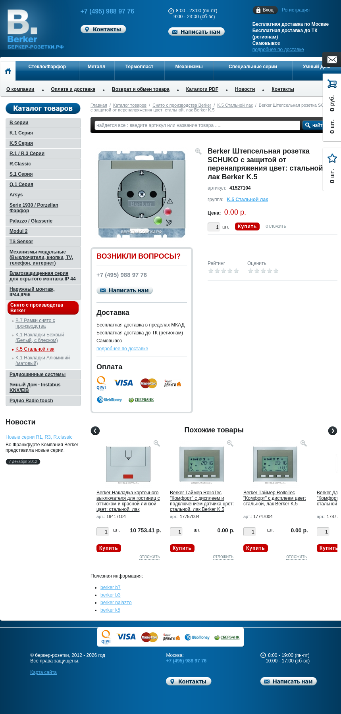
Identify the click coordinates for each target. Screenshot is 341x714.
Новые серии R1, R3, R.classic (39, 437)
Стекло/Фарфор (47, 66)
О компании (20, 89)
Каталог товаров (129, 105)
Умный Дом (316, 66)
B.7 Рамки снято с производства (35, 323)
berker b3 (110, 595)
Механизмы (189, 66)
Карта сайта (43, 672)
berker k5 (110, 610)
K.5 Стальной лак (234, 105)
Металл (96, 66)
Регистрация (296, 10)
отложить (276, 226)
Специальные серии (253, 66)
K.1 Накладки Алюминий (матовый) (42, 360)
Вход (268, 10)
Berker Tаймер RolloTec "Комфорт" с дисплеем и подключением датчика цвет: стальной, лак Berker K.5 (202, 501)
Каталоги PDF (202, 89)
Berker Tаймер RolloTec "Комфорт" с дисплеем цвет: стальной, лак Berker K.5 (274, 498)
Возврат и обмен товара (141, 89)
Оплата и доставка (73, 89)
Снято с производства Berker (181, 105)
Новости (245, 89)
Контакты (283, 89)
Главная (99, 105)
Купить (247, 226)
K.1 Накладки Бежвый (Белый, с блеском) (39, 337)
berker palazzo (116, 602)
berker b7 (110, 587)
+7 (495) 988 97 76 (103, 11)
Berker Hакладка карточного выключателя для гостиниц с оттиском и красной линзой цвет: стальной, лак (128, 501)
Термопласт (139, 66)
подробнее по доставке (278, 49)
